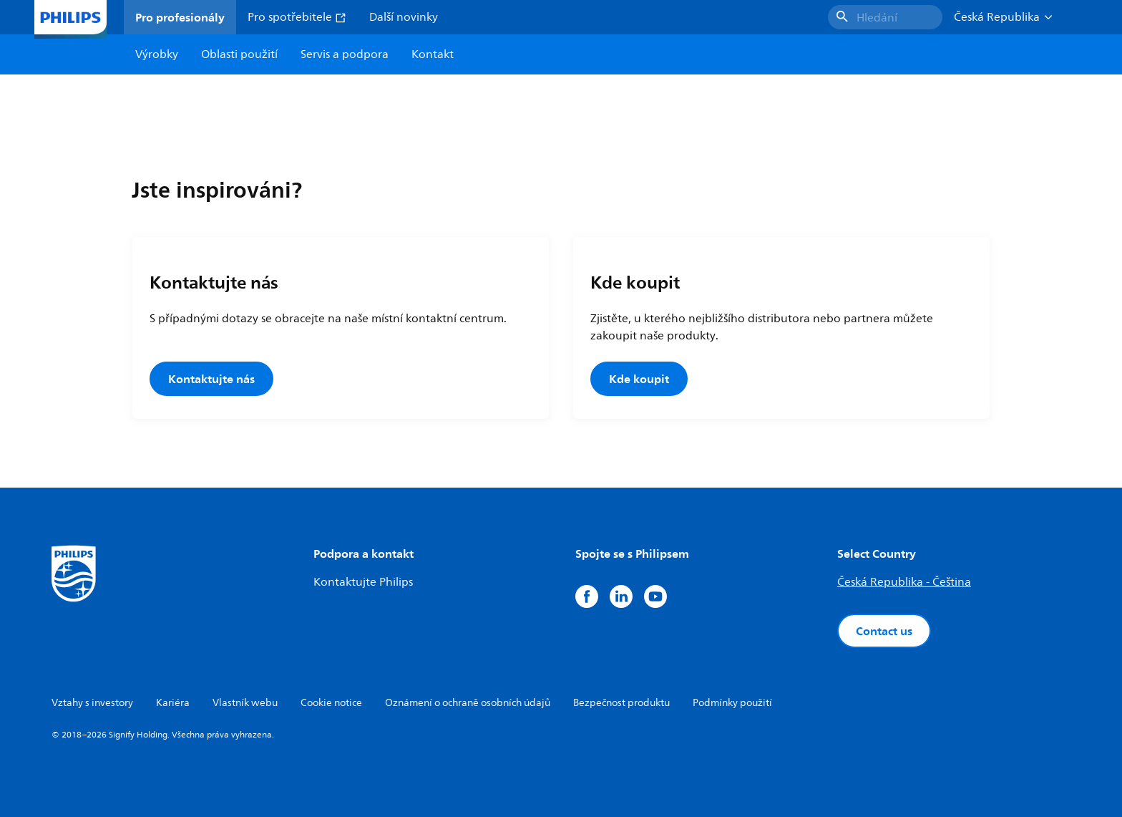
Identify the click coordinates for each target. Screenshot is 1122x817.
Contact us (884, 631)
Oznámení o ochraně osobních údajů (467, 703)
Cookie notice (331, 703)
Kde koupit (639, 379)
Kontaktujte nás (211, 379)
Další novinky (403, 17)
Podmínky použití (732, 703)
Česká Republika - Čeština (904, 582)
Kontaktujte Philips (363, 582)
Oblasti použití (239, 54)
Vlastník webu (245, 703)
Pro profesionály (180, 17)
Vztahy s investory (92, 703)
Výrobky (156, 54)
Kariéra (173, 703)
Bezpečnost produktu (621, 703)
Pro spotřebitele (297, 17)
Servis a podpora (345, 54)
